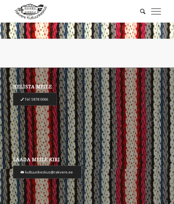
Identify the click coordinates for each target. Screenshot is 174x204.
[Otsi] (139, 11)
